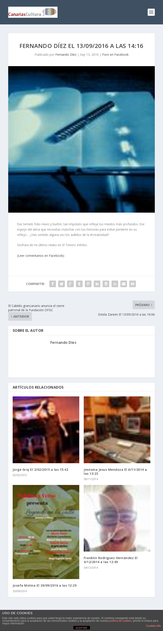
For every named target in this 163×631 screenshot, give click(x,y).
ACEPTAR (81, 628)
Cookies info (153, 625)
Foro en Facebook (115, 54)
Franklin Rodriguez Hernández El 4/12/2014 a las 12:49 (111, 560)
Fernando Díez (65, 54)
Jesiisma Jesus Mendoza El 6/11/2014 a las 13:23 (115, 471)
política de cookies (120, 620)
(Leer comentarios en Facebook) (40, 255)
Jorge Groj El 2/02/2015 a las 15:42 (40, 469)
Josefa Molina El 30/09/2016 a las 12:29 (45, 585)
